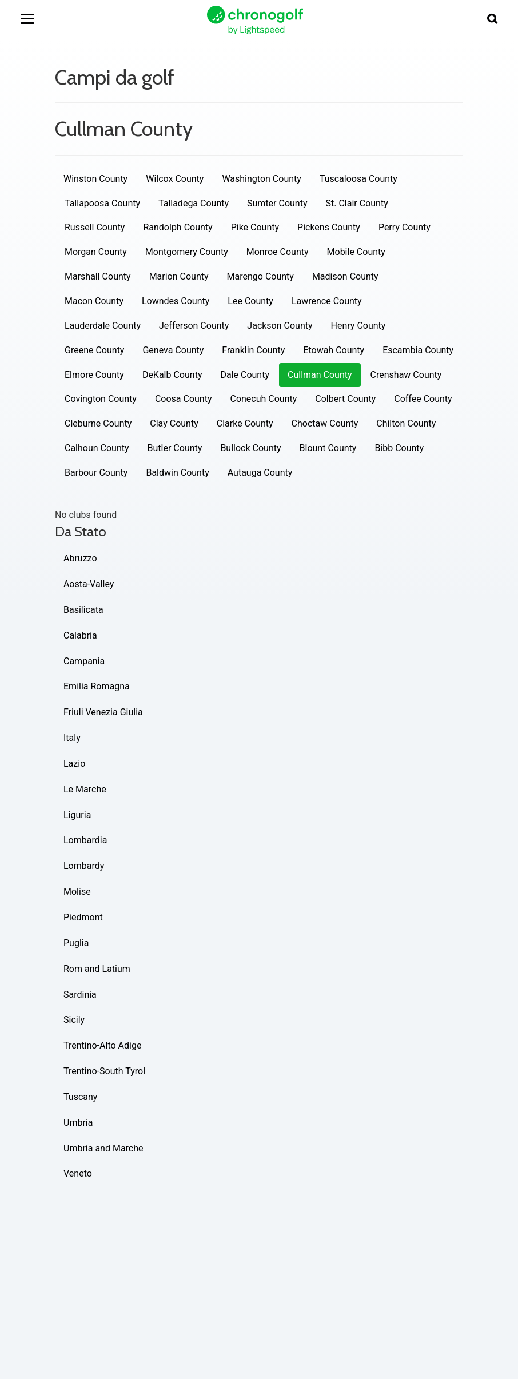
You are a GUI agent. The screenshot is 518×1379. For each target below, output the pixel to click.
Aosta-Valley (88, 584)
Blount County (328, 448)
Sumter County (277, 203)
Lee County (250, 301)
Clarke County (245, 423)
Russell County (95, 227)
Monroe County (277, 251)
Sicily (74, 1019)
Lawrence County (327, 301)
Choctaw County (325, 423)
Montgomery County (186, 251)
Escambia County (417, 350)
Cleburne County (98, 423)
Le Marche (84, 789)
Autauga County (260, 472)
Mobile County (356, 251)
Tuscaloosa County (358, 178)
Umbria (78, 1122)
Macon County (94, 301)
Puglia (76, 943)
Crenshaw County (406, 374)
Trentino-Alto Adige (102, 1045)
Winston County (95, 178)
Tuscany (80, 1096)
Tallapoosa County (102, 203)
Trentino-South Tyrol (104, 1071)
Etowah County (333, 350)
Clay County (174, 423)
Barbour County (96, 472)
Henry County (358, 325)
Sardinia (80, 994)
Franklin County (253, 350)
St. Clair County (357, 203)
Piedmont (83, 917)
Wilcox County (175, 178)
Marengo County (260, 276)
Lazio (74, 763)
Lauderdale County (103, 325)
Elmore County (94, 374)
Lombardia (85, 840)
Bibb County (399, 448)
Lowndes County (175, 301)
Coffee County (423, 398)
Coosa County (183, 398)
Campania (84, 661)
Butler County (175, 448)
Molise (77, 891)
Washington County (261, 178)
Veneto (77, 1173)
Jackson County (279, 325)
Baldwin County (177, 472)
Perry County (404, 227)
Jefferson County (194, 325)
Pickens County (328, 227)
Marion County (179, 276)
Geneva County (173, 350)
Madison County (345, 276)
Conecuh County (263, 398)
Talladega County (193, 203)
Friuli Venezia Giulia (103, 712)
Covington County (101, 398)
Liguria (77, 815)
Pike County (255, 227)
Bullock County (250, 448)
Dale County (244, 374)
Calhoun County (97, 448)
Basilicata (83, 609)
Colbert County (345, 398)
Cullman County (320, 374)
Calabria (80, 635)
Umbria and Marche (103, 1148)
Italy (72, 737)
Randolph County (177, 227)
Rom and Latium (96, 968)
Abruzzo (80, 558)
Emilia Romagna (96, 686)
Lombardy (83, 865)
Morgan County (96, 251)
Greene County (94, 350)
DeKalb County (172, 374)
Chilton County (406, 423)
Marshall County (98, 276)
